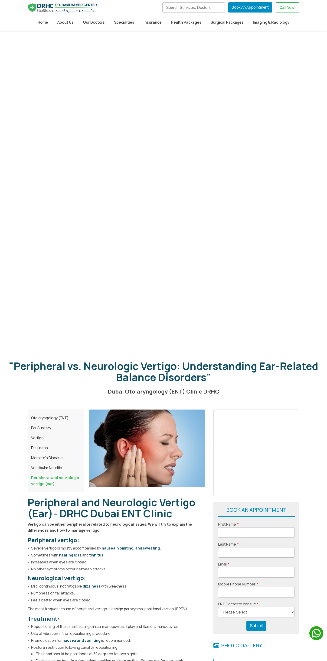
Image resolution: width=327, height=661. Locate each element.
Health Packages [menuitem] (186, 22)
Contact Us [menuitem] (189, 636)
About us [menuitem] (186, 613)
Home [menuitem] (43, 22)
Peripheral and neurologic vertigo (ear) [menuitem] (55, 212)
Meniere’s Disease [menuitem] (47, 189)
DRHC (157, 496)
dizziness (92, 317)
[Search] (192, 7)
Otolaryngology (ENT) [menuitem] (50, 149)
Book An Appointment (249, 7)
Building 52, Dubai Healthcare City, (62, 613)
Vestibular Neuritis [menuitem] (46, 199)
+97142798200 (41, 508)
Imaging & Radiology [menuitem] (271, 22)
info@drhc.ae (55, 636)
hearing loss (70, 286)
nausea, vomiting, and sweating (131, 279)
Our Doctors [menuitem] (94, 22)
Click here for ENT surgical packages (117, 469)
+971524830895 (88, 627)
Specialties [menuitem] (124, 22)
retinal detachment (63, 460)
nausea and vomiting (81, 371)
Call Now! (287, 7)
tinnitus (96, 286)
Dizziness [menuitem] (39, 179)
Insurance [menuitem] (153, 22)
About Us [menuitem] (65, 22)
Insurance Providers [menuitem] (134, 628)
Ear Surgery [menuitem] (41, 159)
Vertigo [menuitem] (37, 169)
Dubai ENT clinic (42, 496)
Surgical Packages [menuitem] (227, 22)
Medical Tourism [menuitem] (130, 621)
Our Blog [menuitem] (186, 621)
